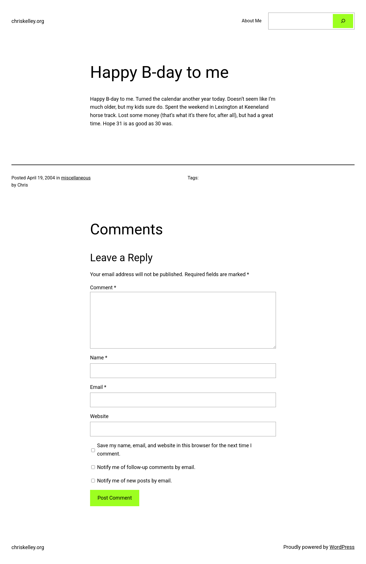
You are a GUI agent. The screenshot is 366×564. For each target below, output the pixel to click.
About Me (251, 20)
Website (99, 416)
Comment (103, 287)
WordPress (342, 547)
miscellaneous (76, 178)
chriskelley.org (27, 21)
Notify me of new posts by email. (134, 481)
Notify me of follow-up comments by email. (146, 467)
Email (98, 387)
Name (98, 358)
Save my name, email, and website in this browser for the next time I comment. (174, 449)
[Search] (343, 21)
